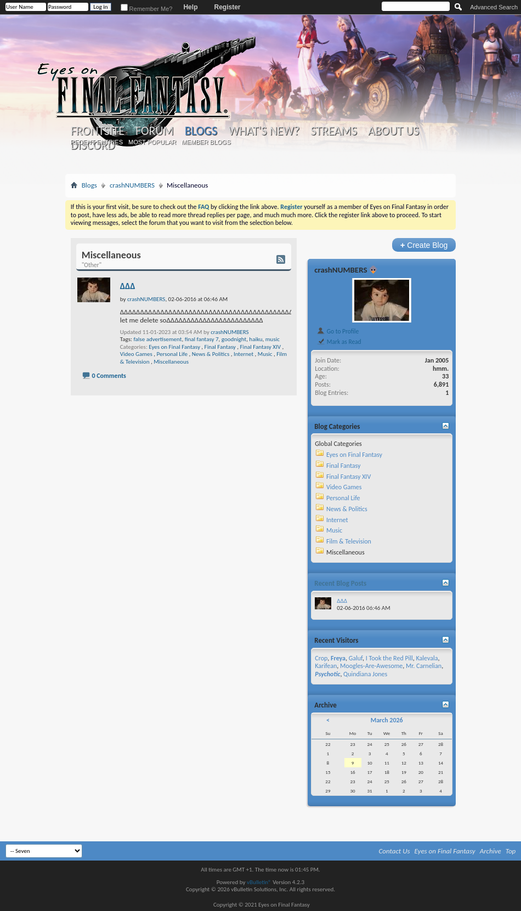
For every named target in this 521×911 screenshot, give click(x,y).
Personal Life (172, 354)
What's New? (263, 131)
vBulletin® (259, 882)
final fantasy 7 (202, 339)
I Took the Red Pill (389, 658)
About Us (393, 131)
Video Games (136, 354)
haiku (255, 339)
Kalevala (427, 658)
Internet (243, 354)
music (272, 339)
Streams (333, 131)
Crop (321, 658)
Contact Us (394, 851)
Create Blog (424, 245)
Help (190, 7)
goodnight (234, 339)
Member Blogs (206, 142)
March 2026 (387, 720)
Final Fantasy (220, 346)
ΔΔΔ (127, 286)
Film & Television (348, 541)
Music (265, 354)
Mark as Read (338, 342)
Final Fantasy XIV (260, 346)
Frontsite (97, 131)
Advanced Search (494, 7)
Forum (154, 131)
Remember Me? (147, 8)
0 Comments (109, 376)
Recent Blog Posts (340, 583)
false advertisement (157, 339)
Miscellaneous (171, 361)
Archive (490, 851)
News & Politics (210, 354)
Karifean (326, 666)
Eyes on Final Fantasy (174, 346)
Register (227, 7)
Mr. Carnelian (423, 666)
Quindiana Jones (365, 674)
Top (511, 851)
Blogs (201, 130)
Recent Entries (96, 142)
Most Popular (152, 142)
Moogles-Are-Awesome (371, 666)
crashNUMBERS (132, 185)
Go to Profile (337, 331)
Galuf (356, 658)
